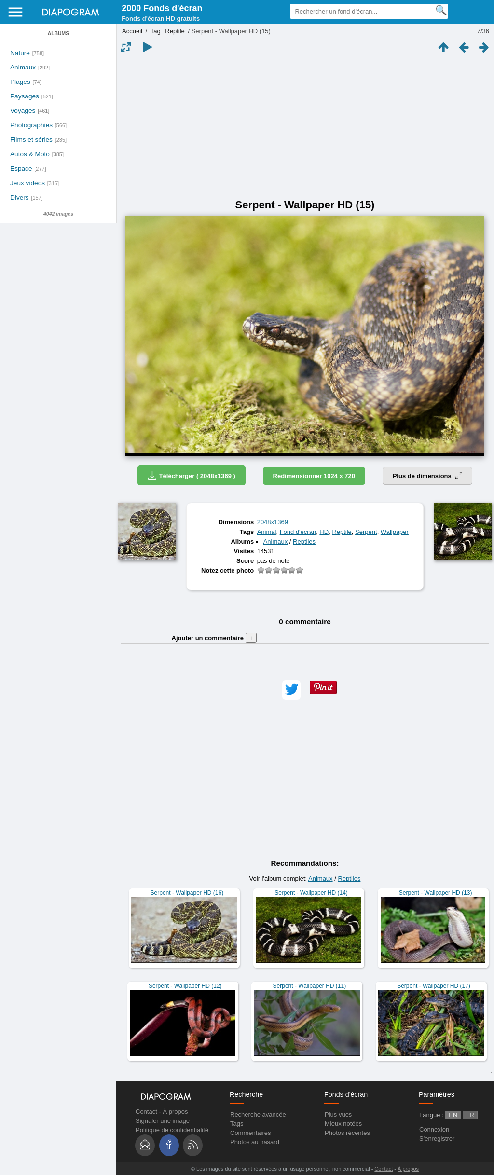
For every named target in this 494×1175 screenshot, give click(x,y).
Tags (236, 1123)
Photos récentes (347, 1132)
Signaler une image (163, 1120)
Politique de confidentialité (172, 1130)
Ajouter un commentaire (214, 638)
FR (470, 1115)
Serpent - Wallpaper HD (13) (435, 892)
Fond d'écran (298, 531)
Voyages (22, 110)
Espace (21, 168)
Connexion (434, 1129)
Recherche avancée (258, 1114)
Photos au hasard (254, 1142)
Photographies (31, 125)
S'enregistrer (436, 1138)
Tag (156, 31)
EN (453, 1115)
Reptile (174, 31)
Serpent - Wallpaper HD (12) (185, 986)
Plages (20, 81)
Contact (146, 1111)
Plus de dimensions (428, 475)
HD (324, 531)
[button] (291, 690)
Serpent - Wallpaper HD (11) (309, 986)
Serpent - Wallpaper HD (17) (433, 986)
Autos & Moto (30, 154)
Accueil (132, 31)
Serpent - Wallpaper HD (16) (187, 892)
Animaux (23, 67)
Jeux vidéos (27, 183)
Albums (58, 33)
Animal (266, 531)
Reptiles (304, 541)
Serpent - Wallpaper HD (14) (311, 892)
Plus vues (338, 1114)
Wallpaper (395, 531)
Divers (19, 197)
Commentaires (250, 1132)
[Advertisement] (305, 126)
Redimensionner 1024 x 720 (314, 475)
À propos (175, 1111)
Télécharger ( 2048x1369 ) (191, 475)
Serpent (366, 531)
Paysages (24, 96)
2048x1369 (272, 522)
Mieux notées (343, 1123)
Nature (20, 52)
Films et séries (31, 139)
